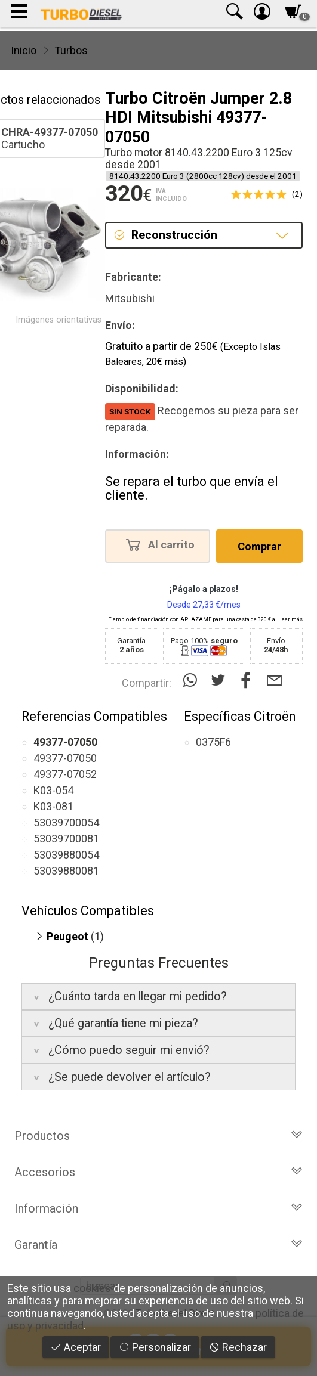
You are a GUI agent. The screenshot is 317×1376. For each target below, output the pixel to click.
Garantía (158, 1245)
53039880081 (66, 870)
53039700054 (66, 822)
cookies (92, 1288)
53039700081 (66, 838)
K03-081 (53, 806)
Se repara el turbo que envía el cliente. (191, 489)
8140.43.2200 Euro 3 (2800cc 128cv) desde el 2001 (203, 176)
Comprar (259, 546)
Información (158, 1208)
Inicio (23, 50)
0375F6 (213, 742)
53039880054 (66, 854)
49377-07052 (65, 774)
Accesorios (158, 1172)
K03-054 (53, 790)
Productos (158, 1136)
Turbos (71, 50)
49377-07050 (65, 758)
